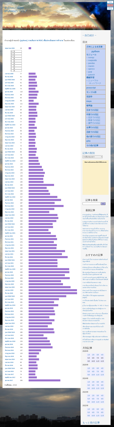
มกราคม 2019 (9, 335)
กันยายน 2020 (9, 275)
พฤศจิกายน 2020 (10, 269)
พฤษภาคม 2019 (10, 323)
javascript (91, 88)
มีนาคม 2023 (9, 185)
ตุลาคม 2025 (9, 92)
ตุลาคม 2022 (9, 200)
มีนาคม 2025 (9, 113)
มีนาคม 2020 (9, 293)
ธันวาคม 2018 (9, 338)
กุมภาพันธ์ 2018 (10, 368)
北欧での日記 (92, 132)
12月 (102, 375)
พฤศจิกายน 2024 (10, 125)
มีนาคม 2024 (9, 149)
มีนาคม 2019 (9, 329)
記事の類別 (89, 153)
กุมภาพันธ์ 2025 (10, 116)
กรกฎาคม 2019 (9, 317)
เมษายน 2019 (9, 326)
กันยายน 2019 (9, 311)
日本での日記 (92, 110)
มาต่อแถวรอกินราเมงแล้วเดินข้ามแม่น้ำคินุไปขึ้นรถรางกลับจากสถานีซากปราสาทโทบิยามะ (95, 223)
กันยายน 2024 (9, 131)
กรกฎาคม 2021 (9, 245)
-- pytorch (90, 75)
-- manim (90, 66)
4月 (102, 355)
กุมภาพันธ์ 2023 (10, 188)
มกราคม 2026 (9, 82)
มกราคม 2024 (9, 155)
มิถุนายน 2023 (9, 176)
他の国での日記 (93, 136)
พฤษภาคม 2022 (10, 215)
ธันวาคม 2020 (9, 266)
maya (88, 101)
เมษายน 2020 (9, 290)
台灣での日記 (92, 127)
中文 (110, 8)
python (96, 51)
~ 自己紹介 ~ (89, 35)
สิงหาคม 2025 (9, 98)
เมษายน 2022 (9, 218)
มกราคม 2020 (9, 299)
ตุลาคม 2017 (9, 380)
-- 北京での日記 (93, 117)
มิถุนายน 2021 (9, 248)
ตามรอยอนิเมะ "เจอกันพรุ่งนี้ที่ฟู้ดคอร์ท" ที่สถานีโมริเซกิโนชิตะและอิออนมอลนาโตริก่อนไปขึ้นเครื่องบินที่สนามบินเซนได (95, 216)
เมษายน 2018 (9, 362)
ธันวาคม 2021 (9, 230)
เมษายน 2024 (9, 146)
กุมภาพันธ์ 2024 (10, 152)
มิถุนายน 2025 (9, 104)
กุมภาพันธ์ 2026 (10, 79)
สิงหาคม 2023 (9, 170)
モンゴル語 (91, 92)
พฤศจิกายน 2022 (10, 197)
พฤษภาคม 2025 (10, 107)
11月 (97, 375)
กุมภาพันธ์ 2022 (10, 224)
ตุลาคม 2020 (9, 272)
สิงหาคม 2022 (9, 206)
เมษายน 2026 (9, 73)
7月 (98, 371)
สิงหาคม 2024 (9, 134)
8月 (102, 371)
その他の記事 (92, 145)
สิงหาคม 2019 (9, 314)
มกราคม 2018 (9, 371)
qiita (88, 141)
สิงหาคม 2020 (9, 278)
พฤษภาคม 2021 (10, 251)
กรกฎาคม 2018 (9, 353)
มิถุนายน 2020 (9, 284)
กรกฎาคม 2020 (9, 281)
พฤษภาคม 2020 (10, 287)
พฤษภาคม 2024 (10, 143)
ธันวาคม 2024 (9, 122)
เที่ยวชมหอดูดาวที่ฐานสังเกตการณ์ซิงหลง (95, 336)
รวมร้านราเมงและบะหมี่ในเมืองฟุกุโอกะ (95, 264)
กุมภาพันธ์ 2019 (10, 332)
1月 (89, 355)
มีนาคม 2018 (9, 365)
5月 (89, 371)
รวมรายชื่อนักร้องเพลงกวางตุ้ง (92, 282)
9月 (89, 375)
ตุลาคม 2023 (9, 164)
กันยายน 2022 (9, 203)
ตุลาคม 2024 (9, 128)
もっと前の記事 (91, 422)
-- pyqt (89, 72)
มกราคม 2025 (9, 119)
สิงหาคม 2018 (9, 350)
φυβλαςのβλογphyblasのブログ (16, 9)
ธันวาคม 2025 (9, 86)
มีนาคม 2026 (9, 76)
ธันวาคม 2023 (9, 158)
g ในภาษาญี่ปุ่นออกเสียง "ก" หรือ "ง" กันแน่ (95, 305)
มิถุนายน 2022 (9, 212)
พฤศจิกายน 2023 (10, 161)
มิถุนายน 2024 (9, 140)
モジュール (91, 55)
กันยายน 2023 (9, 167)
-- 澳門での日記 (93, 123)
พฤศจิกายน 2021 (10, 233)
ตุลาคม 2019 (9, 308)
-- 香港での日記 (93, 120)
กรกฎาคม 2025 (9, 101)
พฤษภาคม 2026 (10, 48)
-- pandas (90, 63)
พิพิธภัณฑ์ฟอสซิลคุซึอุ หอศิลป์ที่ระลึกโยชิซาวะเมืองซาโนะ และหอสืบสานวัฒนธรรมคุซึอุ (95, 246)
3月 (98, 355)
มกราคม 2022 (9, 227)
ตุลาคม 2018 (9, 344)
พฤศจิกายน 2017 (10, 377)
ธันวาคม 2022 (9, 194)
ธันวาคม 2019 (9, 302)
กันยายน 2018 (9, 347)
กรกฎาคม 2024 (9, 137)
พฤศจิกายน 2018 (10, 341)
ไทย (110, 2)
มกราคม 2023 (9, 191)
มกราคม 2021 (9, 263)
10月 (93, 375)
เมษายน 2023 (9, 182)
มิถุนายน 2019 (9, 320)
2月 (93, 355)
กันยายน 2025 (9, 95)
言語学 (89, 97)
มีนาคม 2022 (9, 221)
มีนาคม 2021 (9, 257)
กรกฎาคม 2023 (9, 173)
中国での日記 (92, 114)
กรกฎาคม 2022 (9, 209)
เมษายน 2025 (9, 110)
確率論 (89, 105)
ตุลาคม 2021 (9, 236)
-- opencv (90, 69)
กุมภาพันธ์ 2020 (10, 296)
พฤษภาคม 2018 (10, 359)
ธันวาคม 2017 (9, 374)
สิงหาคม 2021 (9, 242)
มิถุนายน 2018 (9, 356)
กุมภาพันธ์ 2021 (10, 260)
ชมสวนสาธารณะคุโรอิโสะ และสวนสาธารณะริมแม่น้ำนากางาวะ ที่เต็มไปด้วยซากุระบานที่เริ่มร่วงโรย (95, 230)
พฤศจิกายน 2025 (10, 89)
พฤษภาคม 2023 (10, 179)
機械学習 (90, 77)
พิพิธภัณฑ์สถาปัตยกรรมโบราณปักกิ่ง (94, 323)
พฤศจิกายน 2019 (10, 305)
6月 (93, 371)
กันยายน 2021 (9, 239)
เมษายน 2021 (9, 254)
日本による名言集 (94, 47)
